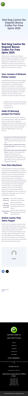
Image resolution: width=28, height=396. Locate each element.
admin (3, 299)
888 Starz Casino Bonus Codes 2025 (11, 246)
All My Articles (14, 261)
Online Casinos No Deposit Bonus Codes (12, 134)
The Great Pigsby (6, 98)
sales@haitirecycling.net (14, 369)
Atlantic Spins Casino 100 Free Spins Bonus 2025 (14, 244)
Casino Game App (6, 70)
